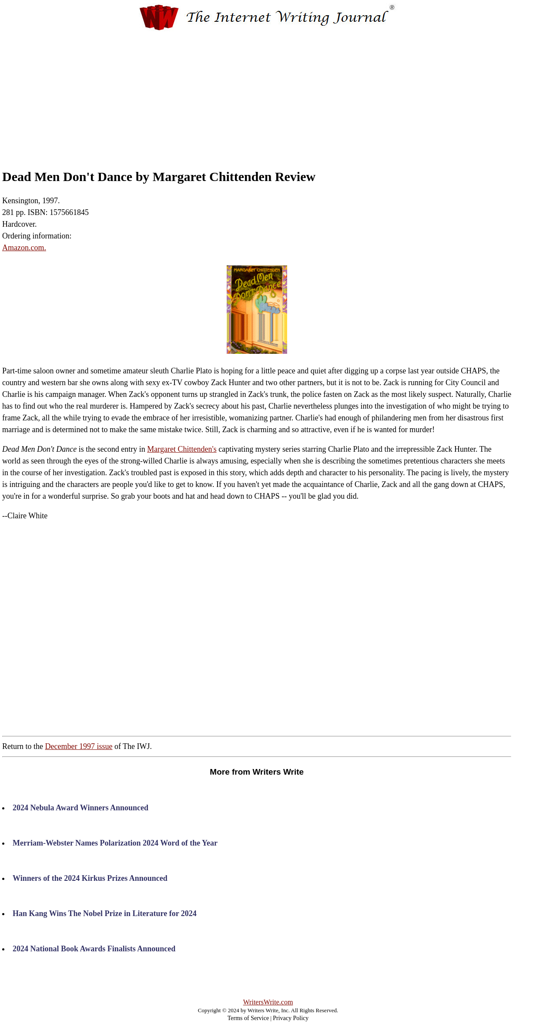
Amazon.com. (24, 247)
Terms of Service (248, 1018)
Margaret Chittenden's (181, 449)
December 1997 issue (78, 746)
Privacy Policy (290, 1018)
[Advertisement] (268, 92)
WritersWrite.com (268, 1002)
